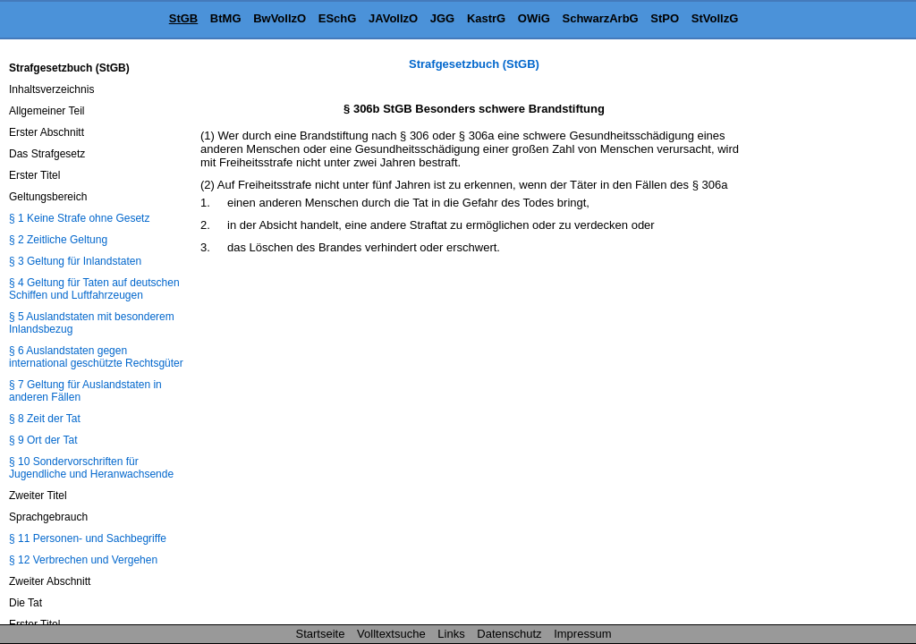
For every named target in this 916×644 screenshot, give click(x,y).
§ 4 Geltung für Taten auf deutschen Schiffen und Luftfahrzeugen (94, 288)
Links (450, 633)
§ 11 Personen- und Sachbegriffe (87, 538)
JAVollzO (393, 18)
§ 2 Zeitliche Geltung (58, 239)
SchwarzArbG (600, 18)
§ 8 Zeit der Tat (45, 418)
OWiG (534, 18)
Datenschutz (509, 633)
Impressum (582, 633)
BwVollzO (279, 18)
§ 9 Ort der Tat (43, 440)
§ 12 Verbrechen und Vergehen (83, 560)
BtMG (226, 18)
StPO (664, 18)
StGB (184, 18)
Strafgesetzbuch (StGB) (474, 64)
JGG (442, 18)
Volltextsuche (391, 633)
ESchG (337, 18)
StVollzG (714, 18)
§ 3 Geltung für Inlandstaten (75, 261)
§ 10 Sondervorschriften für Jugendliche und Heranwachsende (91, 467)
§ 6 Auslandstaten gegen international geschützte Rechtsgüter (96, 356)
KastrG (486, 18)
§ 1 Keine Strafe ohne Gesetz (79, 218)
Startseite (320, 633)
